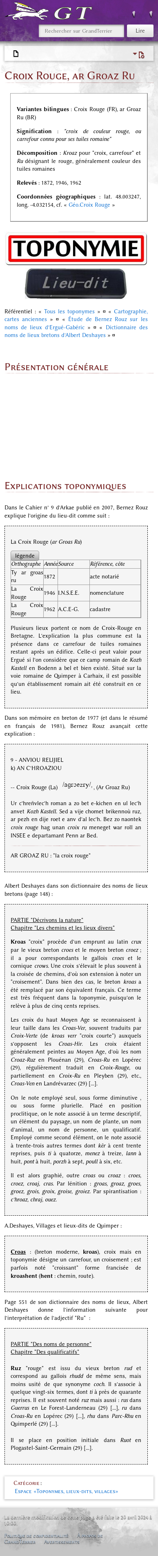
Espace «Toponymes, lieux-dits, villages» (66, 1491)
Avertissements (62, 1541)
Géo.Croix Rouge (89, 204)
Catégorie (26, 1483)
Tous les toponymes (69, 311)
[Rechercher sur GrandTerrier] (81, 31)
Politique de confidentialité (36, 1535)
